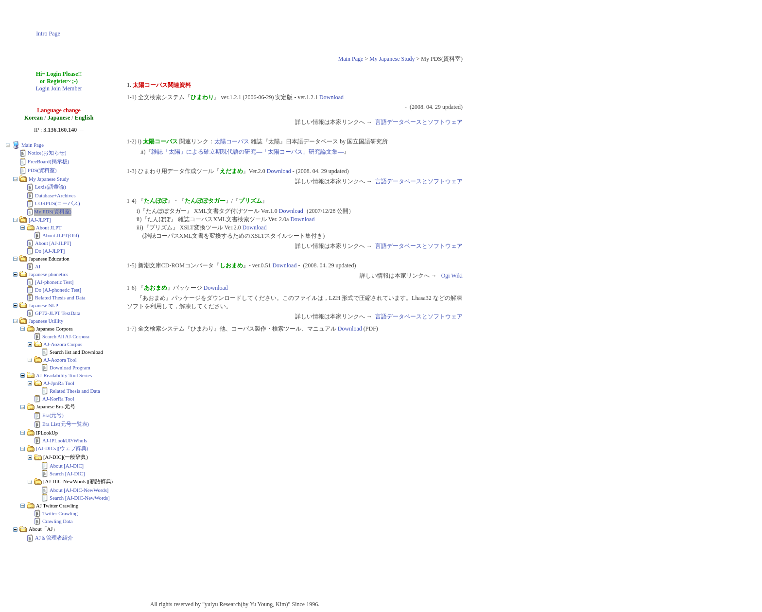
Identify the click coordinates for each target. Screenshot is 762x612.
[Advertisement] (281, 26)
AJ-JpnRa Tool (58, 383)
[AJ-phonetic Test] (54, 282)
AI (37, 266)
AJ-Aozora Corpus (62, 344)
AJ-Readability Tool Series (64, 375)
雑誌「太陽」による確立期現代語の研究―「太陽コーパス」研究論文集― (247, 151)
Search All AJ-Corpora (65, 336)
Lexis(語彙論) (50, 187)
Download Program (70, 367)
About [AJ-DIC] (67, 466)
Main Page (351, 58)
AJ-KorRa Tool (58, 399)
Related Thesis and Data (60, 297)
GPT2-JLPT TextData (57, 313)
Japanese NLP (43, 305)
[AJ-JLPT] (40, 220)
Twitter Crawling (60, 513)
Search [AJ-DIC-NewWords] (80, 498)
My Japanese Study (392, 58)
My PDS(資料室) (52, 211)
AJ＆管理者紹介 (54, 538)
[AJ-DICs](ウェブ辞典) (62, 448)
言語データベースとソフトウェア (419, 122)
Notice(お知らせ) (47, 153)
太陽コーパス (231, 141)
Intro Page (48, 33)
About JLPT (48, 227)
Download (331, 97)
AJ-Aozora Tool (60, 360)
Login (42, 88)
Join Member (66, 88)
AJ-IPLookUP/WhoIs (64, 440)
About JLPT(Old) (60, 235)
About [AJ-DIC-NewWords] (79, 490)
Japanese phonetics (48, 274)
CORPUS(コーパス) (57, 203)
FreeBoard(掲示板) (48, 161)
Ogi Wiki (452, 275)
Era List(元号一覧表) (65, 424)
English (84, 117)
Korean (33, 117)
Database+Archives (55, 195)
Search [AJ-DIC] (67, 473)
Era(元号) (53, 415)
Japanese (59, 117)
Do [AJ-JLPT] (50, 251)
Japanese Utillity (46, 321)
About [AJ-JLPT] (53, 243)
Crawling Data (57, 521)
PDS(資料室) (42, 170)
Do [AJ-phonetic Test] (58, 290)
